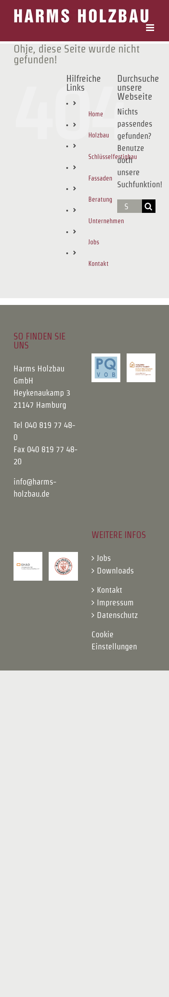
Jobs (93, 242)
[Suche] (148, 206)
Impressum (115, 602)
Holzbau (98, 135)
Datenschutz (117, 615)
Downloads (115, 570)
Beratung (100, 199)
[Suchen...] (129, 206)
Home (95, 114)
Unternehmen (106, 221)
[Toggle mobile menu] (150, 27)
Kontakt (98, 263)
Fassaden (100, 178)
